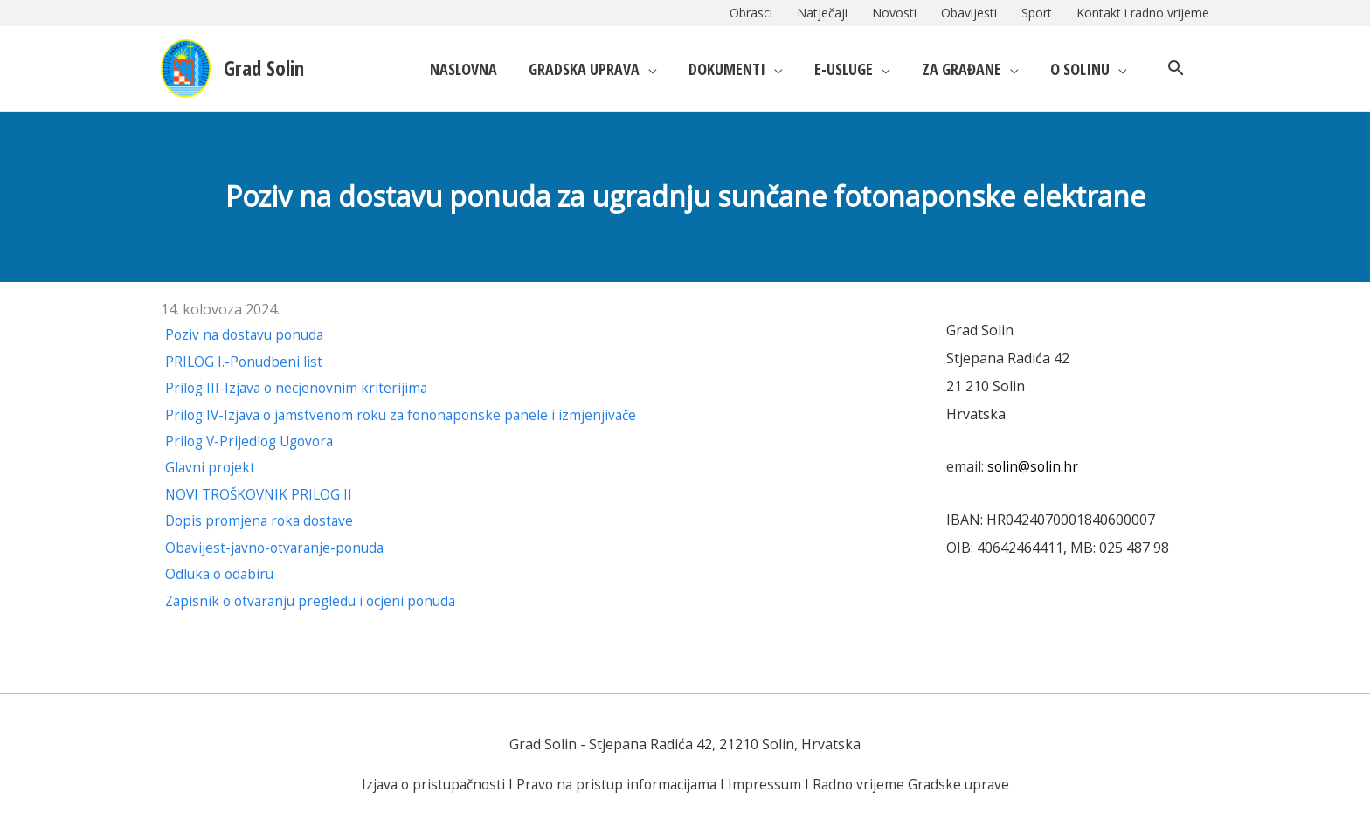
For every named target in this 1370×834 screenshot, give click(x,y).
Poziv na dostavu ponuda (247, 334)
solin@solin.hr (1033, 466)
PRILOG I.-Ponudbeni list (245, 361)
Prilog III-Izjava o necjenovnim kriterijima (299, 387)
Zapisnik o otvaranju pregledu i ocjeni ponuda (316, 600)
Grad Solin (272, 67)
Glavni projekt (211, 467)
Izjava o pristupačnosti (427, 783)
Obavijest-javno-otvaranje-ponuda (278, 546)
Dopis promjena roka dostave (262, 520)
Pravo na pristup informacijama (616, 783)
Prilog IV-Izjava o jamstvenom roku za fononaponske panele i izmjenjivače (408, 414)
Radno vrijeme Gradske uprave (917, 783)
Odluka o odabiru (222, 573)
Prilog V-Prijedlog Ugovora (253, 441)
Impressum (768, 783)
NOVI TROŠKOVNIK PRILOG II (261, 494)
